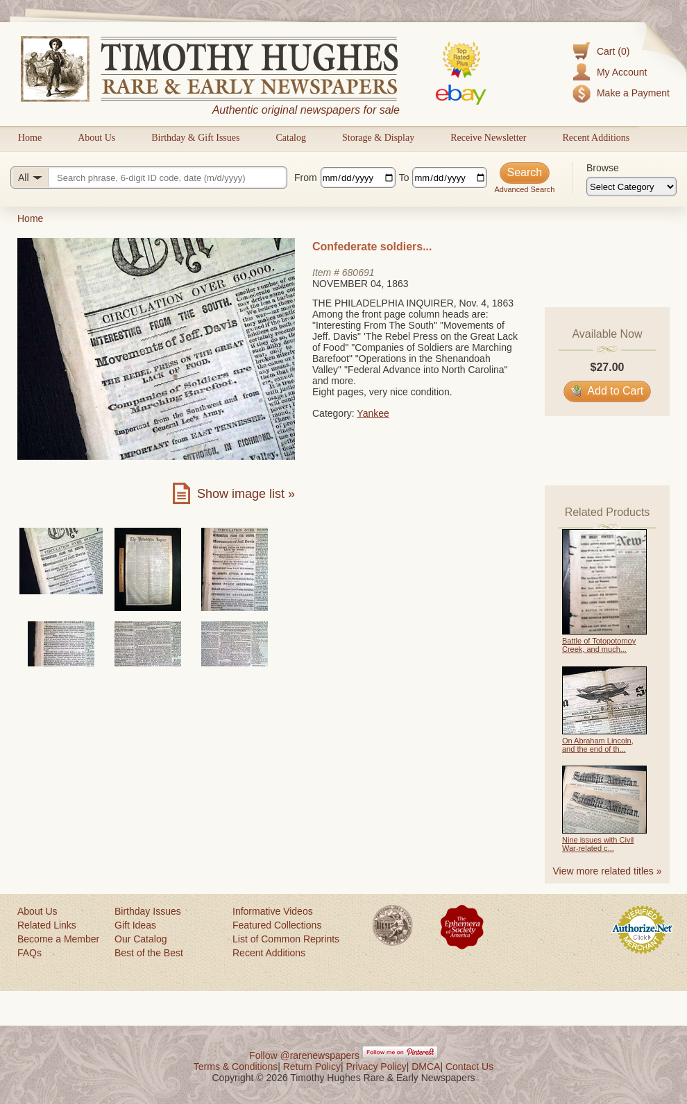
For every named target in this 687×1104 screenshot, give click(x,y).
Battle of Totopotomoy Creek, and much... (599, 645)
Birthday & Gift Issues (195, 137)
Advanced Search (524, 189)
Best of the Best (148, 952)
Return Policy (312, 1066)
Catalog (290, 137)
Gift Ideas (135, 925)
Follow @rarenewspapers (304, 1055)
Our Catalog (140, 939)
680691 (358, 272)
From (305, 177)
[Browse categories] (631, 186)
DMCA (426, 1066)
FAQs (29, 952)
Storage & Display (378, 137)
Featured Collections (276, 925)
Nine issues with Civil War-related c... (598, 844)
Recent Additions (595, 137)
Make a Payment (633, 92)
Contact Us (469, 1066)
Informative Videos (272, 911)
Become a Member (58, 939)
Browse (602, 167)
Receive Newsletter (488, 137)
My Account (622, 72)
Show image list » (246, 494)
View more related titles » (607, 871)
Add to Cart (607, 391)
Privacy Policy (376, 1066)
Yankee (373, 413)
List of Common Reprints (285, 939)
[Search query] (148, 177)
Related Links (46, 925)
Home (30, 137)
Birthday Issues (147, 911)
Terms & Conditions (236, 1066)
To (404, 177)
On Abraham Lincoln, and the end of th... (598, 744)
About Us (96, 137)
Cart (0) (613, 51)
